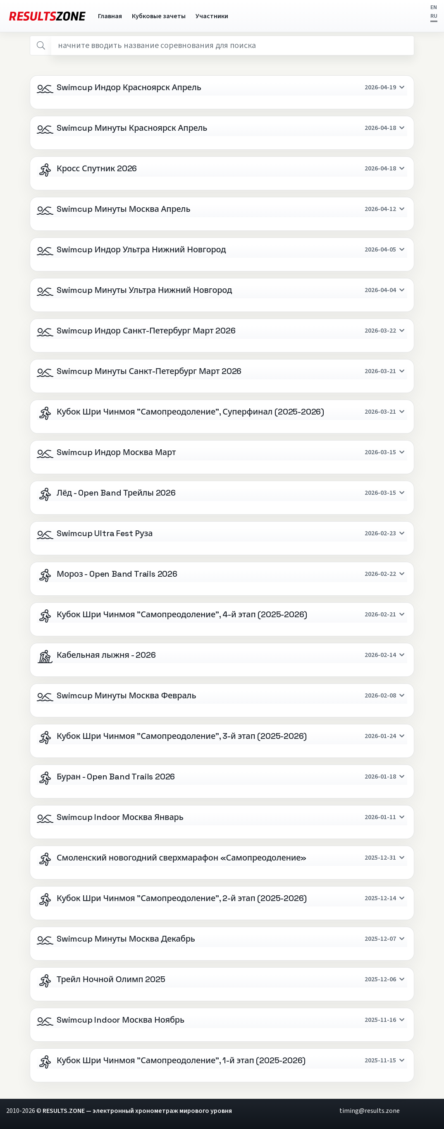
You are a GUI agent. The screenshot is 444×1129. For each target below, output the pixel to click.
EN (433, 7)
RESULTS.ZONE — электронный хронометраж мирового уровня (137, 1110)
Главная (110, 16)
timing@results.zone (369, 1110)
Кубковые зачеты (159, 16)
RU (433, 16)
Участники (212, 16)
